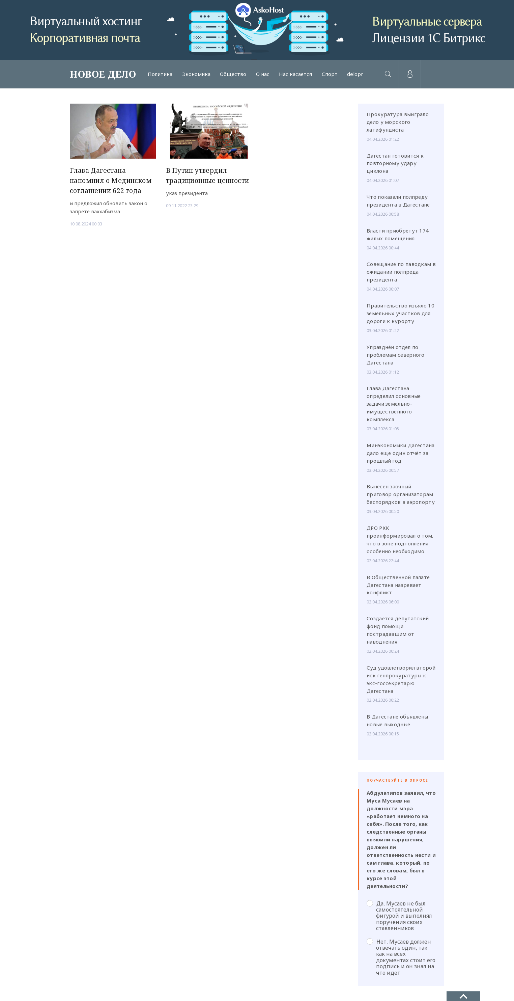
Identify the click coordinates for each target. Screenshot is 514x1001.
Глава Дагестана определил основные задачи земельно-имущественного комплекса (394, 404)
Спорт (330, 74)
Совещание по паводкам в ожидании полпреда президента (401, 272)
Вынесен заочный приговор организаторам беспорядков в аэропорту (401, 494)
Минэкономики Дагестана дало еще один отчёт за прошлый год (401, 453)
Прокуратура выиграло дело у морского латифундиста (398, 122)
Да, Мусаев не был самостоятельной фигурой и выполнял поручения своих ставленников (399, 915)
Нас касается (295, 74)
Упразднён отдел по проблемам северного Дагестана (396, 355)
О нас (262, 74)
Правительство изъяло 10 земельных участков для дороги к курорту (400, 313)
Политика (160, 74)
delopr (355, 74)
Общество (233, 74)
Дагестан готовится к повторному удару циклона (395, 163)
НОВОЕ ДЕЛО (103, 74)
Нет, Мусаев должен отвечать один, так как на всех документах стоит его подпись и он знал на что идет (401, 957)
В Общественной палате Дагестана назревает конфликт (398, 585)
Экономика (196, 74)
